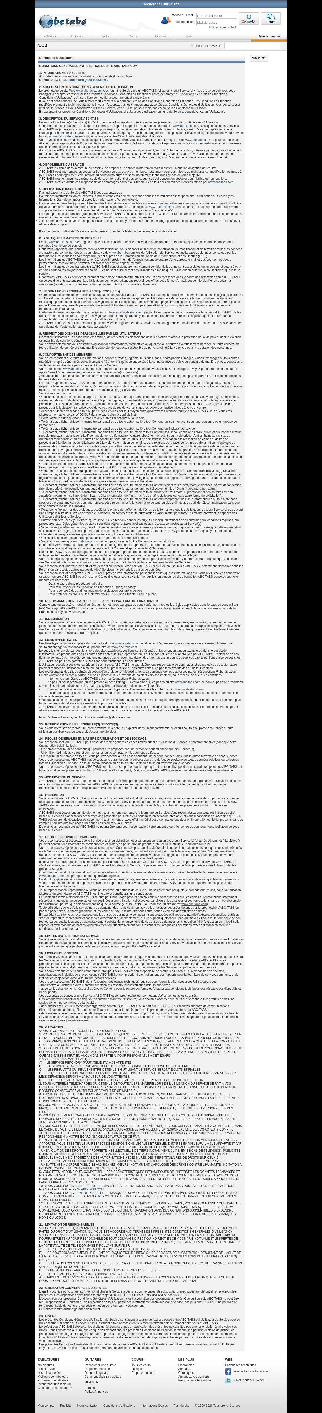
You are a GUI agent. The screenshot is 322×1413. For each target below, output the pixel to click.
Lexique (136, 1369)
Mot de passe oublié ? (222, 27)
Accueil (43, 45)
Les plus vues (47, 1369)
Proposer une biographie (194, 1380)
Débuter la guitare (96, 1373)
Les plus (161, 36)
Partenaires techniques (240, 1365)
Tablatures (49, 36)
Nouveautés (46, 1365)
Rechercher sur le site (161, 4)
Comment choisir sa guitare (103, 1376)
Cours (133, 36)
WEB (229, 1359)
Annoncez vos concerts (194, 1376)
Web (189, 36)
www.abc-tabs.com (89, 90)
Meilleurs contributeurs (53, 1376)
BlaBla (105, 36)
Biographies (186, 1365)
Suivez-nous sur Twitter (248, 1380)
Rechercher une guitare (100, 1365)
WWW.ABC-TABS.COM (88, 1189)
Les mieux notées (49, 1373)
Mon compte (46, 1405)
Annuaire (184, 1369)
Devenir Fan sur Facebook (250, 1371)
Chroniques (186, 1373)
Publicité (65, 1405)
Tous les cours (141, 1365)
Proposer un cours (143, 1373)
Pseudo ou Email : (183, 15)
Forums (90, 1388)
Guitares (77, 36)
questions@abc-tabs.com (87, 80)
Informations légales (154, 1405)
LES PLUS (186, 1359)
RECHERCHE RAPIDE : (207, 46)
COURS (137, 1359)
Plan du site (181, 1405)
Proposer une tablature (53, 1380)
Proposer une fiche (97, 1369)
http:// (190, 904)
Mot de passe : (185, 22)
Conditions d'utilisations (119, 1405)
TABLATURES (48, 1359)
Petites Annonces (96, 1391)
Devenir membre (269, 36)
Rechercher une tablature (55, 1384)
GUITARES (93, 1359)
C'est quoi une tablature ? (55, 1388)
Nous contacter (87, 1405)
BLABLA (91, 1382)
